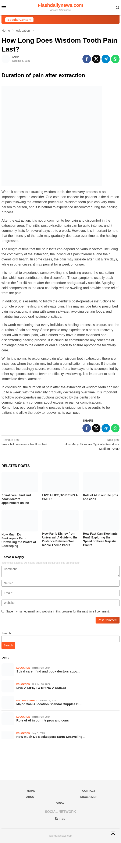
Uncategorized (26, 700)
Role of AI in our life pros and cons (42, 720)
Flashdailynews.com (60, 5)
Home (31, 790)
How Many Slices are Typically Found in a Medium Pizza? (91, 444)
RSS (60, 818)
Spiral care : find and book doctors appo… (48, 671)
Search (6, 633)
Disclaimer (88, 796)
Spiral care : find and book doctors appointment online (16, 499)
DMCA (60, 803)
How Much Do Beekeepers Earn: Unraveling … (51, 736)
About (31, 796)
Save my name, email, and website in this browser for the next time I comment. (58, 611)
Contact (89, 790)
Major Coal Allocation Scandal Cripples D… (49, 704)
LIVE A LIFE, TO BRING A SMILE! (41, 687)
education (23, 668)
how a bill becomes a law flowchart (29, 442)
